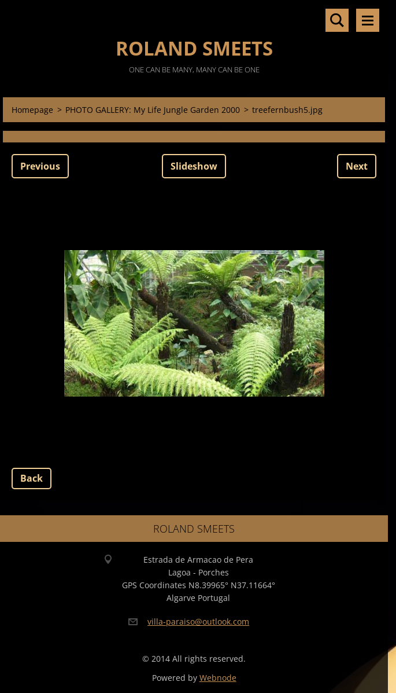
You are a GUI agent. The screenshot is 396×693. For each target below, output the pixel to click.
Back (31, 478)
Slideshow (194, 166)
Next (357, 166)
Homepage (32, 109)
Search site (337, 20)
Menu (367, 20)
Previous (40, 166)
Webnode (217, 677)
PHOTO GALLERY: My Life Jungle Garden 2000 (152, 109)
